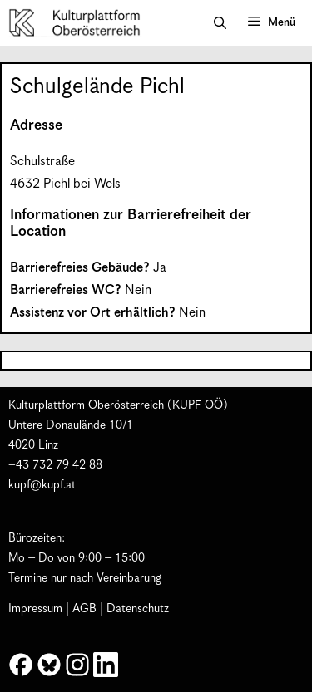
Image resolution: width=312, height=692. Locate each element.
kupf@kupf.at (42, 485)
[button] (220, 23)
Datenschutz (137, 609)
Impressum (35, 609)
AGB (84, 609)
